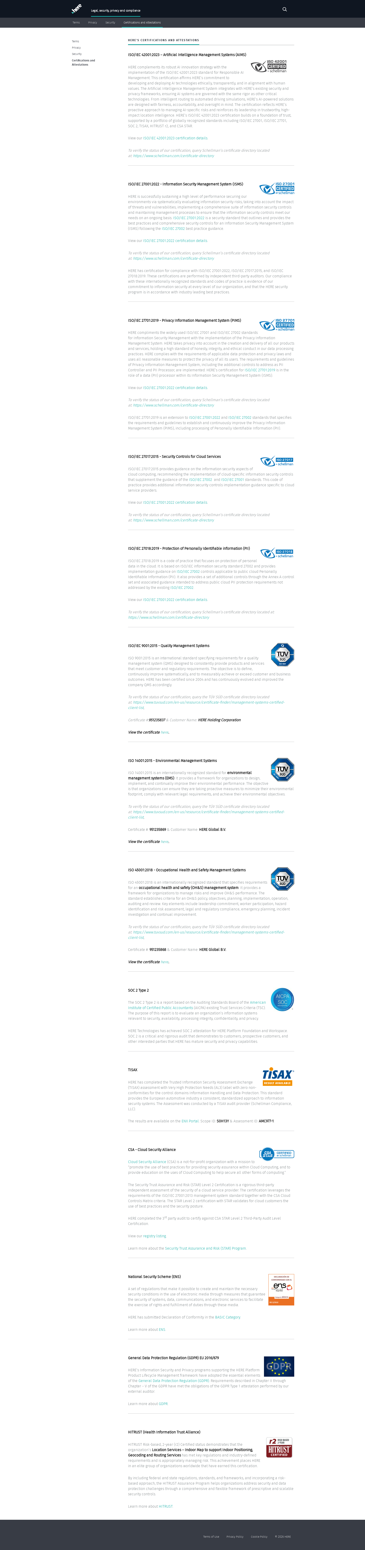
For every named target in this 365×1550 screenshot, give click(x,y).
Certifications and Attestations (142, 22)
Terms (76, 22)
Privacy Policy (234, 1537)
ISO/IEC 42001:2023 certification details (175, 138)
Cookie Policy (259, 1537)
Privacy (92, 22)
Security (110, 22)
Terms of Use (211, 1537)
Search (285, 10)
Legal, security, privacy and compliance (115, 10)
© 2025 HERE (283, 1537)
